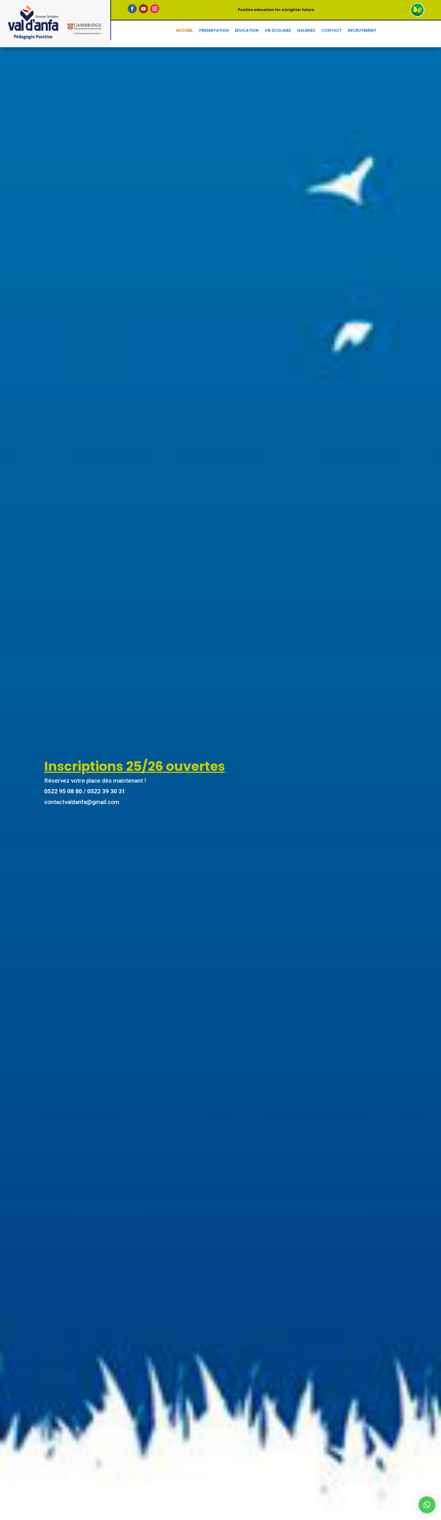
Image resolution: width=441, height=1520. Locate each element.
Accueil (184, 30)
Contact (331, 30)
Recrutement (362, 30)
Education (246, 30)
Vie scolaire (278, 30)
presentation (214, 30)
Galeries (306, 30)
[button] (426, 1504)
